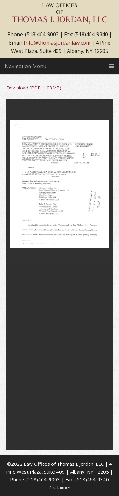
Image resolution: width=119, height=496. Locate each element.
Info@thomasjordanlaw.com (57, 42)
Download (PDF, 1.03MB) (33, 87)
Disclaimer (59, 487)
